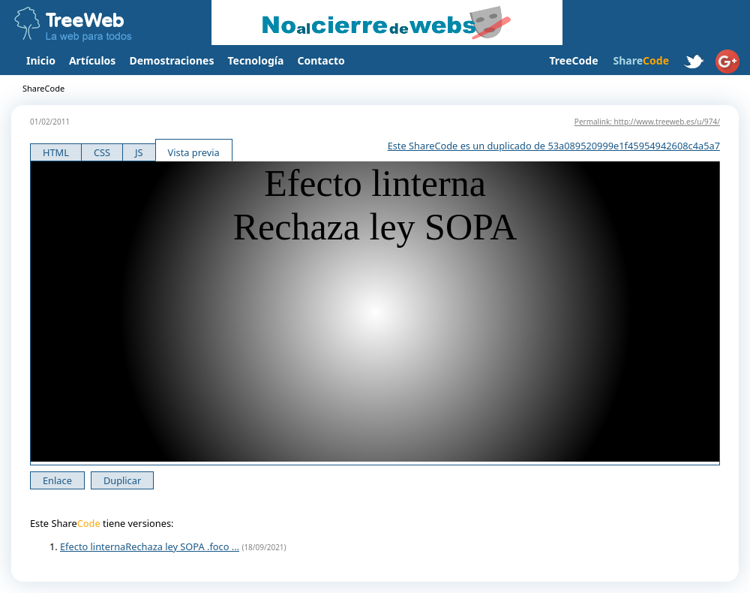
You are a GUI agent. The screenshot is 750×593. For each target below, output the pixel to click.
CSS (102, 152)
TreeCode (573, 60)
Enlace (57, 480)
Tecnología (256, 60)
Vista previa (194, 152)
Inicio (41, 60)
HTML (56, 152)
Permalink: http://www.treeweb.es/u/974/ (647, 121)
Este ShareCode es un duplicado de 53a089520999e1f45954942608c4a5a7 (554, 145)
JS (139, 152)
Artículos (92, 60)
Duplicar (122, 480)
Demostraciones (171, 60)
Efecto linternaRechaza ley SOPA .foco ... (149, 546)
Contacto (320, 60)
